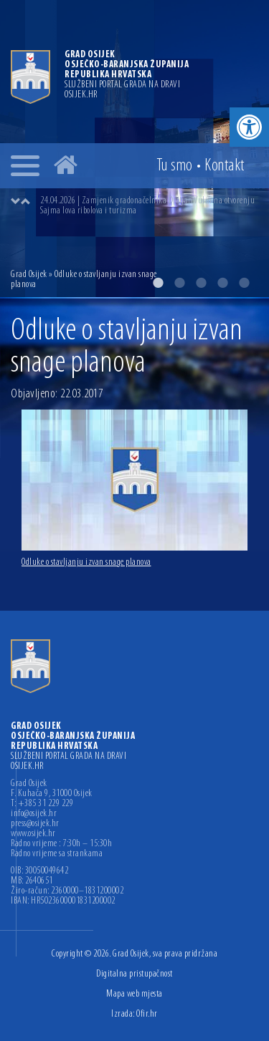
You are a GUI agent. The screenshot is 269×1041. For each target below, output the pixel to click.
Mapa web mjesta (134, 994)
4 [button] (222, 283)
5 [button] (244, 283)
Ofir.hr (147, 1014)
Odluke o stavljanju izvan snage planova (86, 562)
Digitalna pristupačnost (134, 974)
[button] (249, 127)
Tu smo (174, 166)
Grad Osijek (30, 274)
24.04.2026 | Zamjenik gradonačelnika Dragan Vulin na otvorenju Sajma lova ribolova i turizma (147, 205)
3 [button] (201, 283)
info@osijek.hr (34, 814)
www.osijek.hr (33, 834)
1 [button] (158, 283)
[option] (148, 206)
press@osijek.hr (35, 824)
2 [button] (179, 283)
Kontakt (224, 166)
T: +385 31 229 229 (42, 804)
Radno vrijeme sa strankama (57, 854)
